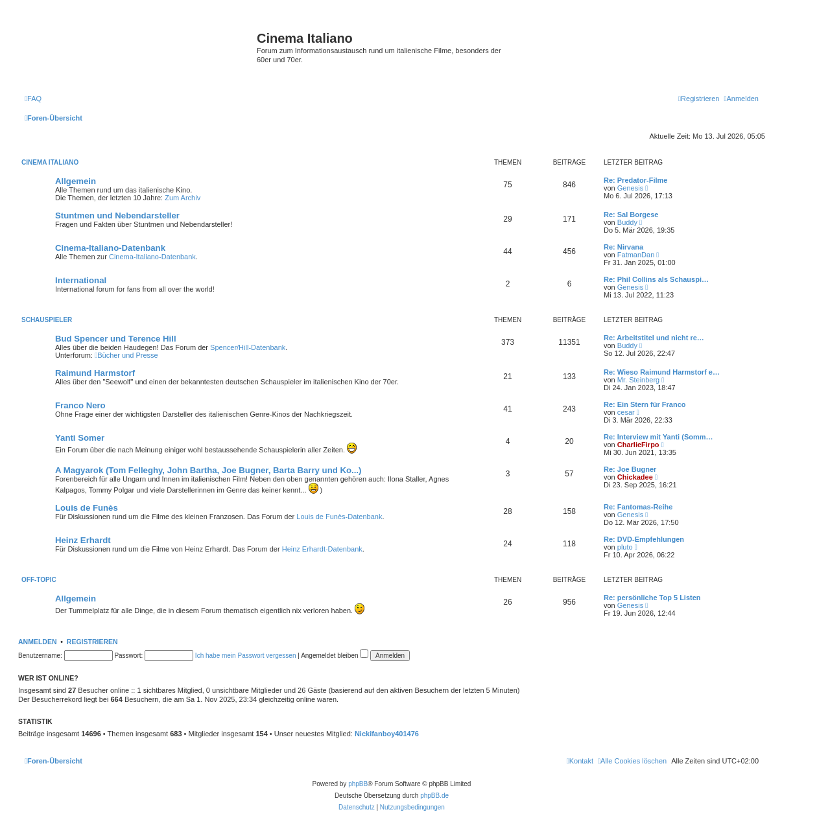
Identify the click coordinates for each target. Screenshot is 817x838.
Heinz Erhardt (83, 540)
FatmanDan (635, 255)
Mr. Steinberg (638, 380)
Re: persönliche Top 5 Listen (652, 597)
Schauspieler (46, 319)
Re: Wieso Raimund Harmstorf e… (662, 372)
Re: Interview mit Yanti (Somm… (658, 437)
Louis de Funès (86, 508)
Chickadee (635, 477)
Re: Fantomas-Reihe (638, 507)
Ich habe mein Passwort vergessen (245, 655)
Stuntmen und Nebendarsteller (117, 215)
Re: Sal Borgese (631, 214)
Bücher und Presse (126, 355)
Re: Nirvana (623, 247)
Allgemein (75, 181)
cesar (626, 412)
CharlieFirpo (638, 444)
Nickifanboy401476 (387, 734)
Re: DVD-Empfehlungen (644, 539)
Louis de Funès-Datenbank (339, 516)
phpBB (358, 783)
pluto (625, 547)
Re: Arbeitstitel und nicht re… (654, 338)
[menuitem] (33, 98)
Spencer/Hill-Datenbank (247, 347)
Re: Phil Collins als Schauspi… (656, 279)
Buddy (627, 222)
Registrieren (92, 642)
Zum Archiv (182, 198)
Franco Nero (80, 405)
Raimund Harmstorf (95, 373)
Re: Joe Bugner (630, 469)
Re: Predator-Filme (635, 180)
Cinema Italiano (49, 162)
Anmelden (37, 642)
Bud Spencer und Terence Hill (115, 338)
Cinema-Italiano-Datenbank (110, 248)
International (80, 280)
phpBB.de (434, 795)
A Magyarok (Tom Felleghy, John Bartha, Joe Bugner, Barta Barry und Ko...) (208, 470)
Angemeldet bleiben (334, 655)
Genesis (630, 188)
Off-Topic (38, 579)
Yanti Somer (79, 438)
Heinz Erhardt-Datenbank (322, 549)
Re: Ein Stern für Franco (645, 404)
